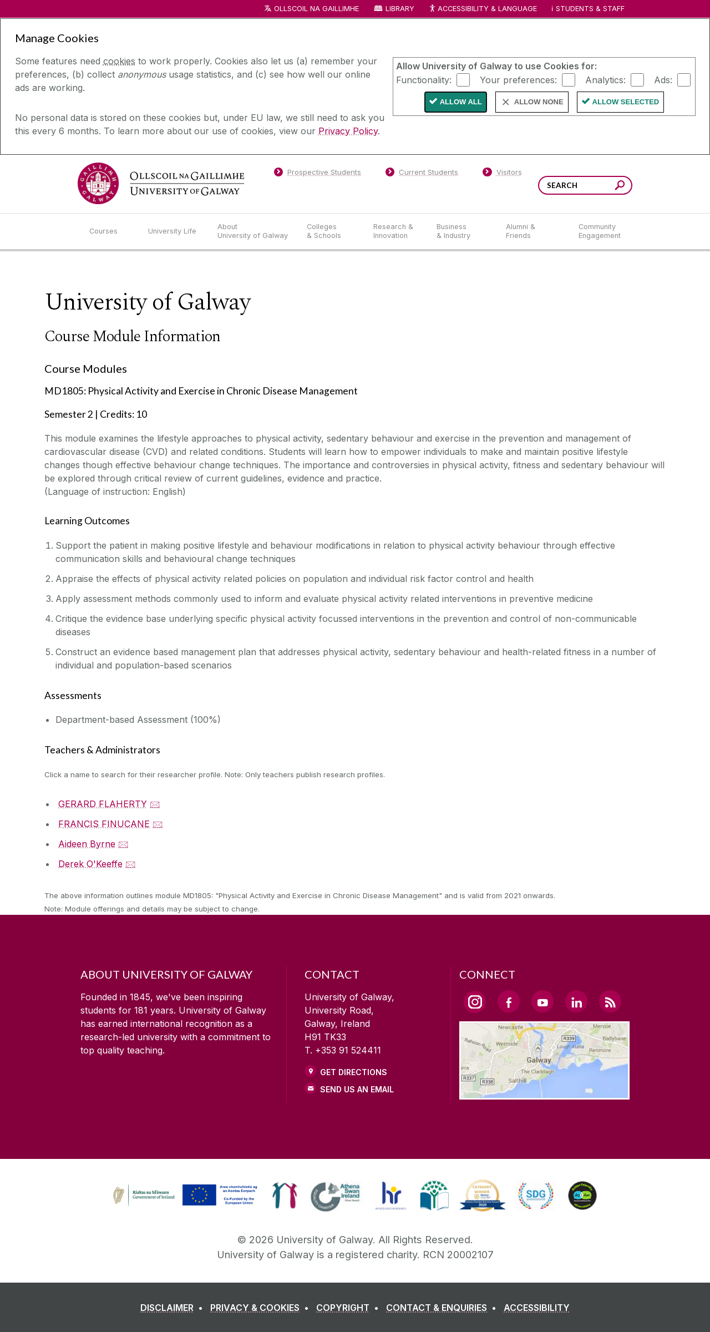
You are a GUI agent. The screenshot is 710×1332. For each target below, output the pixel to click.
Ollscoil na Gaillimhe (316, 8)
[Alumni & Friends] (533, 231)
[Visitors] (502, 174)
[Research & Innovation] (396, 231)
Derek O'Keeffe (90, 863)
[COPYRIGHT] (349, 1307)
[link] (285, 1195)
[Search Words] (585, 185)
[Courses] (109, 231)
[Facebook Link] (509, 1001)
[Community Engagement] (600, 231)
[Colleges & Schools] (331, 231)
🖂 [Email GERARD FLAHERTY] (155, 803)
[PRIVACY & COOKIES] (261, 1307)
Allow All (461, 102)
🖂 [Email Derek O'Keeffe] (130, 863)
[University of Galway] (161, 183)
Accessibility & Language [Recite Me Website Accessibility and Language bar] (482, 9)
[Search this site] (620, 186)
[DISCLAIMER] (173, 1307)
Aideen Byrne (86, 843)
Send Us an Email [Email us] (357, 1089)
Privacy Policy (348, 130)
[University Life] (173, 231)
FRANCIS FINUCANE (104, 823)
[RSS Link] (610, 1001)
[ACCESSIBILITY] (537, 1307)
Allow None (539, 102)
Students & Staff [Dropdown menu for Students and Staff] (590, 8)
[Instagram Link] (475, 1002)
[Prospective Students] (317, 174)
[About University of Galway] (253, 231)
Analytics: (605, 79)
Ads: (663, 79)
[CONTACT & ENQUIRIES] (443, 1307)
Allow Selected (626, 102)
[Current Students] (422, 174)
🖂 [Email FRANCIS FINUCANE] (158, 823)
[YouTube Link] (542, 1001)
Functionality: (424, 79)
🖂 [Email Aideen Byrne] (123, 843)
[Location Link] (544, 1092)
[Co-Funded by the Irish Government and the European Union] (186, 1204)
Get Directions (353, 1072)
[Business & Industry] (462, 231)
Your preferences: (518, 79)
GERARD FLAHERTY (102, 803)
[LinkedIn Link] (576, 1001)
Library (400, 8)
